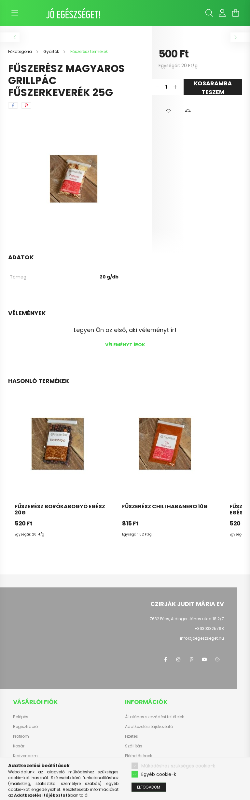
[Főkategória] (20, 51)
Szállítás (133, 746)
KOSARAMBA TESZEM (213, 87)
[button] (168, 111)
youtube (204, 659)
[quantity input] (166, 87)
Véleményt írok (125, 344)
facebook (165, 659)
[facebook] (13, 105)
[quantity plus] (175, 87)
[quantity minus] (157, 87)
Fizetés (131, 736)
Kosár (18, 746)
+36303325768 (209, 628)
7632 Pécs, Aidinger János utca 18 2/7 (187, 619)
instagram (178, 659)
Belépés (20, 717)
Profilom (21, 736)
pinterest (191, 659)
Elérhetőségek (138, 756)
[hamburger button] (14, 12)
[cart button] (235, 12)
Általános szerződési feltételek (154, 717)
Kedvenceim (25, 756)
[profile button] (222, 12)
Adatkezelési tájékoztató (149, 726)
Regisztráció (25, 726)
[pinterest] (26, 105)
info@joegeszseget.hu (202, 638)
